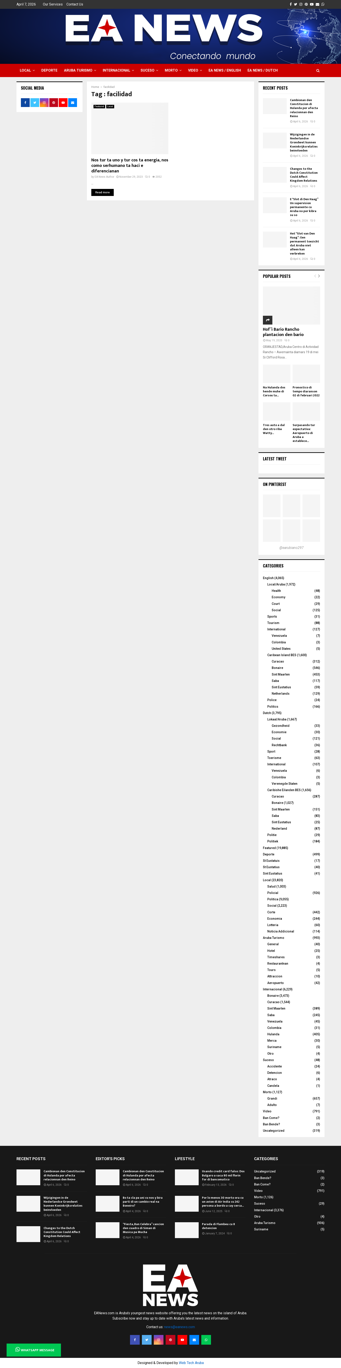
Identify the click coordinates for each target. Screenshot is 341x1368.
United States (281, 648)
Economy (278, 597)
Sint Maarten (281, 674)
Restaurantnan (277, 963)
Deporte (49, 70)
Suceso (147, 70)
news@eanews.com (179, 1327)
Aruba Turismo (78, 70)
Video (193, 70)
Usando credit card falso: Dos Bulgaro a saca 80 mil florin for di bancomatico (223, 1175)
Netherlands (281, 693)
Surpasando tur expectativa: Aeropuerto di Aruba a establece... (304, 433)
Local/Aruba (276, 584)
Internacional (116, 70)
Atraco (272, 1079)
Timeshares (276, 957)
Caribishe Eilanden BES (284, 790)
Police (272, 700)
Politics (272, 706)
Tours (271, 970)
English (268, 578)
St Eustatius (271, 867)
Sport (271, 751)
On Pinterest (274, 484)
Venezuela (279, 635)
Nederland (279, 828)
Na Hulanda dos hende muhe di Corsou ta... (274, 391)
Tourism (273, 623)
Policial (272, 893)
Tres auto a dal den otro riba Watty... (274, 429)
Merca (272, 1040)
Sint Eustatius (281, 687)
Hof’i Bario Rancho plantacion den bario (283, 332)
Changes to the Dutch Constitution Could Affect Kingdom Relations (304, 174)
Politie (272, 835)
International (276, 629)
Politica (272, 899)
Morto (171, 70)
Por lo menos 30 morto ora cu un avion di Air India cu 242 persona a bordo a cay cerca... (223, 1201)
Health (276, 591)
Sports (272, 616)
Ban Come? (271, 1118)
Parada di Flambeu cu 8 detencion (218, 1226)
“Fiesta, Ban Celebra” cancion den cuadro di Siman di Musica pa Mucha (143, 1228)
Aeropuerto (275, 983)
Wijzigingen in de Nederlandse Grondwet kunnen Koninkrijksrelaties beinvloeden (304, 142)
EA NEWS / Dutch (263, 70)
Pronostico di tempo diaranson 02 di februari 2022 (306, 391)
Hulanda (273, 1034)
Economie (279, 732)
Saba (275, 681)
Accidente (274, 1066)
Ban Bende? (271, 1124)
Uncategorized (273, 1130)
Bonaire (277, 668)
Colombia (279, 642)
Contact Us (74, 4)
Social (276, 610)
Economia (274, 918)
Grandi (272, 1098)
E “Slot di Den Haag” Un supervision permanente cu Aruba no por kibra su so (304, 207)
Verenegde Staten (284, 783)
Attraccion (274, 976)
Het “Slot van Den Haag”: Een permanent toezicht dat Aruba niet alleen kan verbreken (304, 243)
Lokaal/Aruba (276, 719)
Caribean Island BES (281, 655)
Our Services (53, 4)
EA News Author (104, 176)
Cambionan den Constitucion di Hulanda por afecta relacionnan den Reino (304, 108)
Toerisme (274, 758)
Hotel (271, 951)
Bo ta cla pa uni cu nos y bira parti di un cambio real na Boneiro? (143, 1201)
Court (276, 604)
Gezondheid (281, 725)
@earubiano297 (291, 548)
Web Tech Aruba (191, 1363)
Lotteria (272, 925)
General (273, 944)
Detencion (274, 1072)
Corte (271, 912)
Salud (271, 886)
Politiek (272, 841)
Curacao (278, 661)
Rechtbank (279, 745)
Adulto (272, 1105)
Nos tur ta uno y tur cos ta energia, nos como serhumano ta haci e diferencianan (129, 165)
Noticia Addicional (280, 931)
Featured (99, 106)
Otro (270, 1053)
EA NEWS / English (225, 70)
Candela (273, 1085)
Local (25, 70)
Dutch (267, 713)
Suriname (274, 1047)
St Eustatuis (271, 860)
